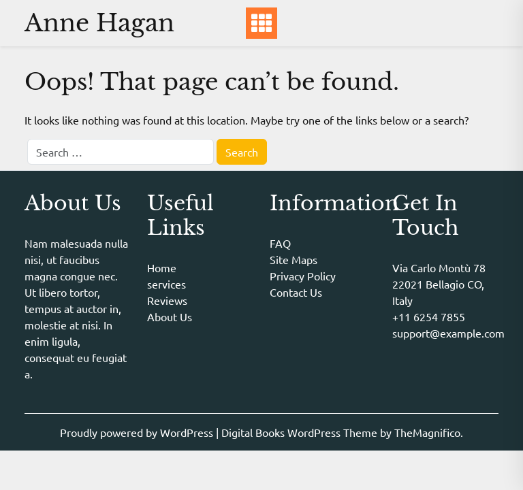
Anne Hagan (99, 22)
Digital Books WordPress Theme (300, 432)
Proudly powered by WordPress (138, 432)
